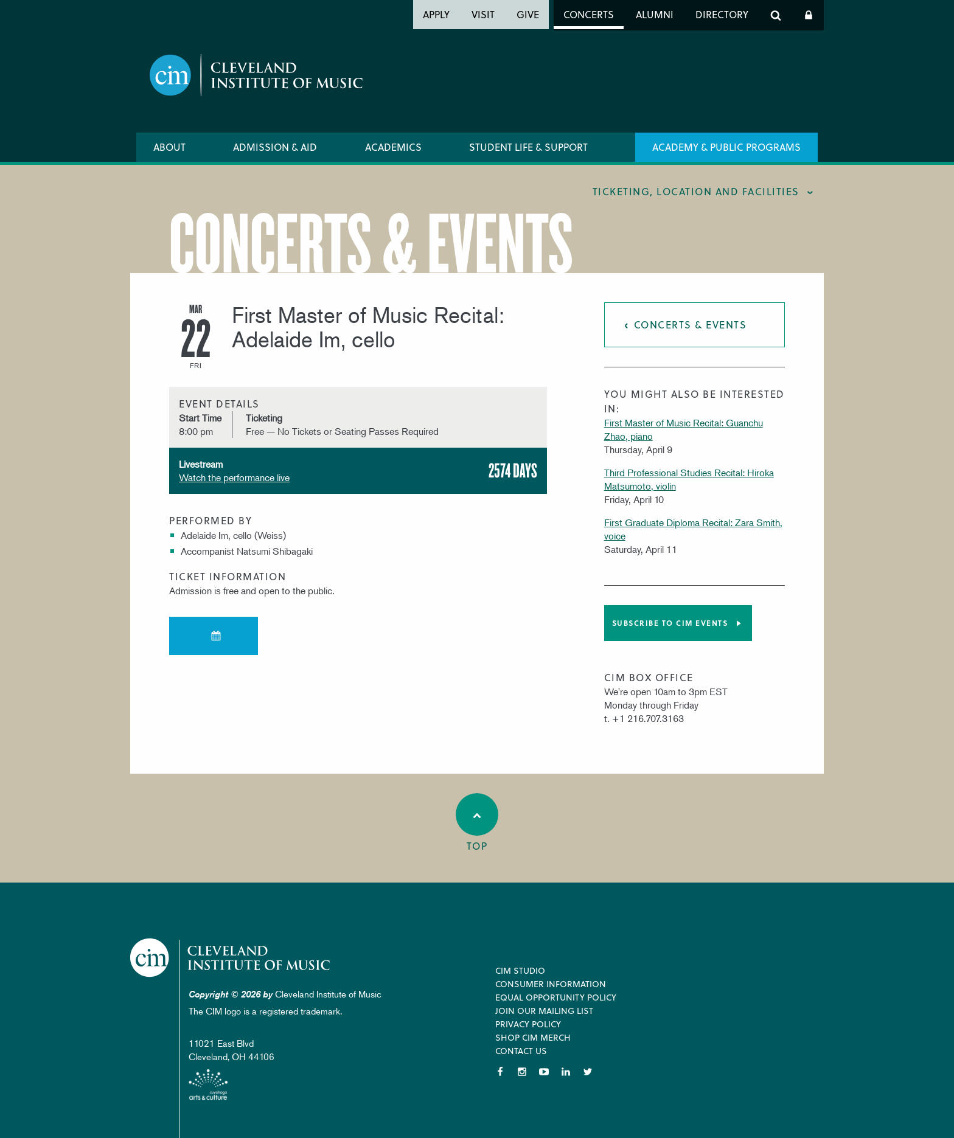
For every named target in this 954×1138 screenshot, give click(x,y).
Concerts (588, 14)
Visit (483, 14)
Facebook (500, 1072)
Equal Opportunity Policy (555, 997)
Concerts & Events (690, 324)
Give (528, 14)
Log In (808, 15)
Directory (721, 14)
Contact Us (521, 1050)
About (169, 147)
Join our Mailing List (544, 1010)
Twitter (588, 1072)
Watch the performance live (234, 477)
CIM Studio (520, 970)
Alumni (655, 14)
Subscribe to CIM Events (670, 622)
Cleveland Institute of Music (231, 957)
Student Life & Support (528, 147)
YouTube (544, 1072)
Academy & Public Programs (726, 147)
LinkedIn (566, 1072)
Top (477, 823)
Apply (436, 14)
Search (775, 15)
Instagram (522, 1072)
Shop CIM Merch (533, 1037)
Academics (393, 147)
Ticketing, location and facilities (696, 191)
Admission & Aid (275, 147)
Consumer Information (550, 983)
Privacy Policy (528, 1024)
